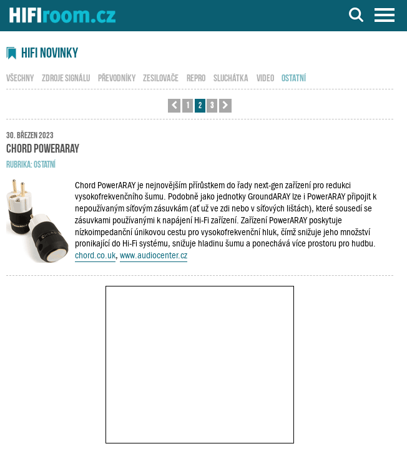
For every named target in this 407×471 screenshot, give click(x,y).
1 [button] (187, 105)
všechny (20, 77)
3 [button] (211, 105)
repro (196, 77)
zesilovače (161, 77)
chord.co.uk (95, 255)
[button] (174, 106)
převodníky (116, 77)
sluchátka (230, 77)
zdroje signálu (66, 77)
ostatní (45, 163)
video (265, 77)
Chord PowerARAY (42, 147)
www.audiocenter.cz (153, 255)
